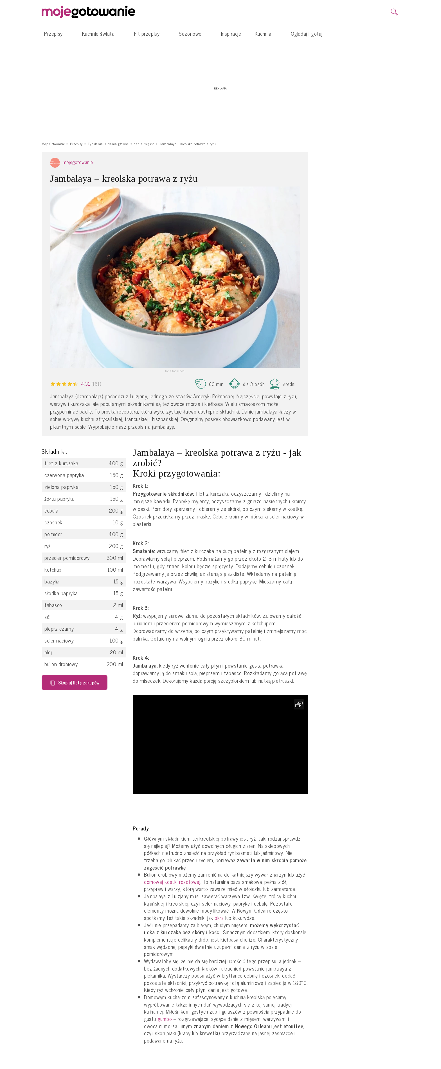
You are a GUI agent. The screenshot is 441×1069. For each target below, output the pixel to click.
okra (219, 918)
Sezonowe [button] (193, 33)
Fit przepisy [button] (149, 33)
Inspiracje (231, 33)
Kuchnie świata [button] (101, 33)
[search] (394, 12)
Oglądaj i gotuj (306, 33)
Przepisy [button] (56, 33)
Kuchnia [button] (266, 33)
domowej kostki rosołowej (172, 882)
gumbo (165, 1019)
